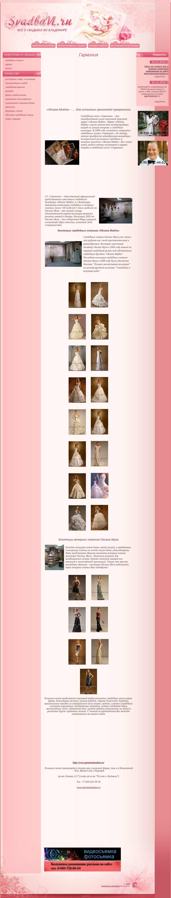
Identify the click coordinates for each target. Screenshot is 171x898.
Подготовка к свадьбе (19, 54)
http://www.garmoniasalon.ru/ (88, 762)
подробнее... (160, 76)
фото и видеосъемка (15, 95)
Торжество (11, 73)
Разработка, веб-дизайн (110, 886)
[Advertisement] (88, 84)
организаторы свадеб (16, 83)
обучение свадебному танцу (19, 115)
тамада (9, 91)
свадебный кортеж (15, 87)
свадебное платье (14, 60)
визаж (8, 68)
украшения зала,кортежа (18, 99)
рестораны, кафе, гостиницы (20, 79)
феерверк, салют (14, 111)
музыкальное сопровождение (20, 103)
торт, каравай (12, 119)
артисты (10, 107)
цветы (8, 64)
